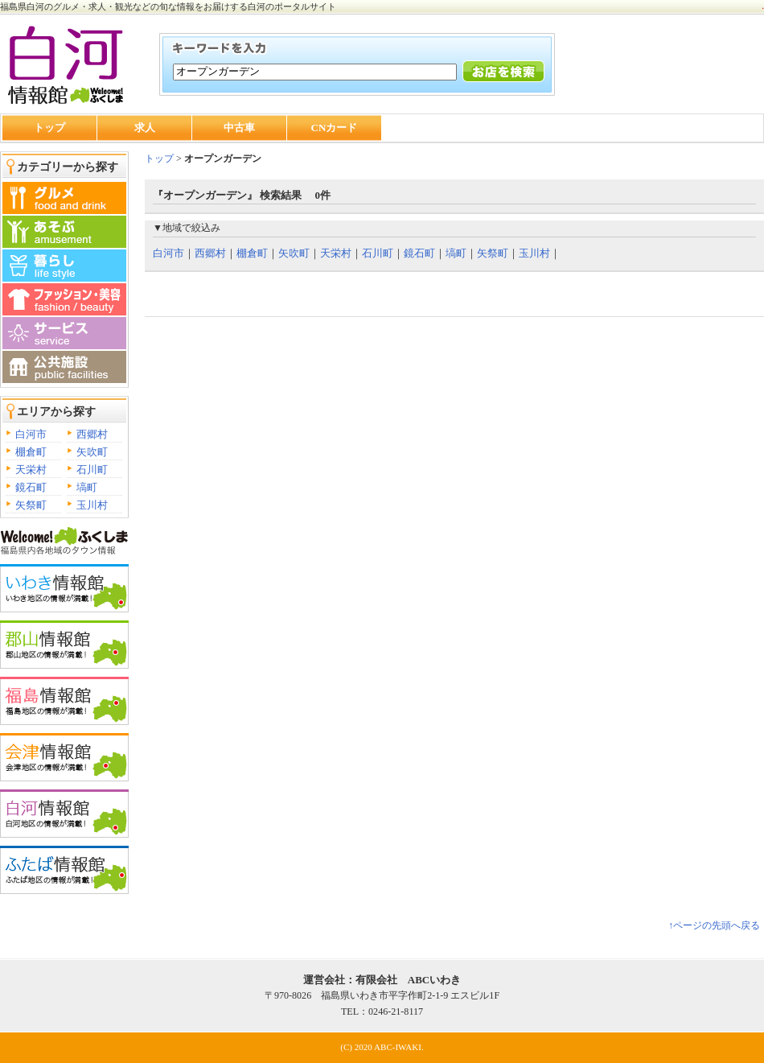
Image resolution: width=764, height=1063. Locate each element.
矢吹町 (92, 452)
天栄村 (31, 470)
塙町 (86, 487)
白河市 (31, 434)
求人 (144, 128)
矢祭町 (31, 505)
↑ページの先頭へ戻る (714, 925)
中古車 (239, 128)
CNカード (334, 128)
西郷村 (92, 434)
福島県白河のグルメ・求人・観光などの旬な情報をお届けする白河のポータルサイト (168, 6)
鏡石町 (31, 487)
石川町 (92, 470)
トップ (49, 128)
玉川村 (92, 505)
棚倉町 (31, 452)
